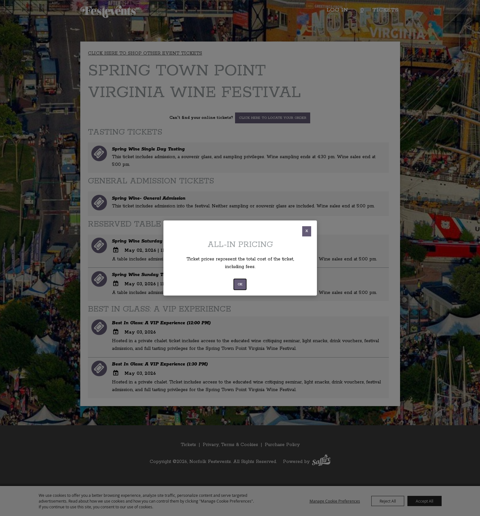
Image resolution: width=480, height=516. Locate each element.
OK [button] (240, 284)
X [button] (306, 231)
